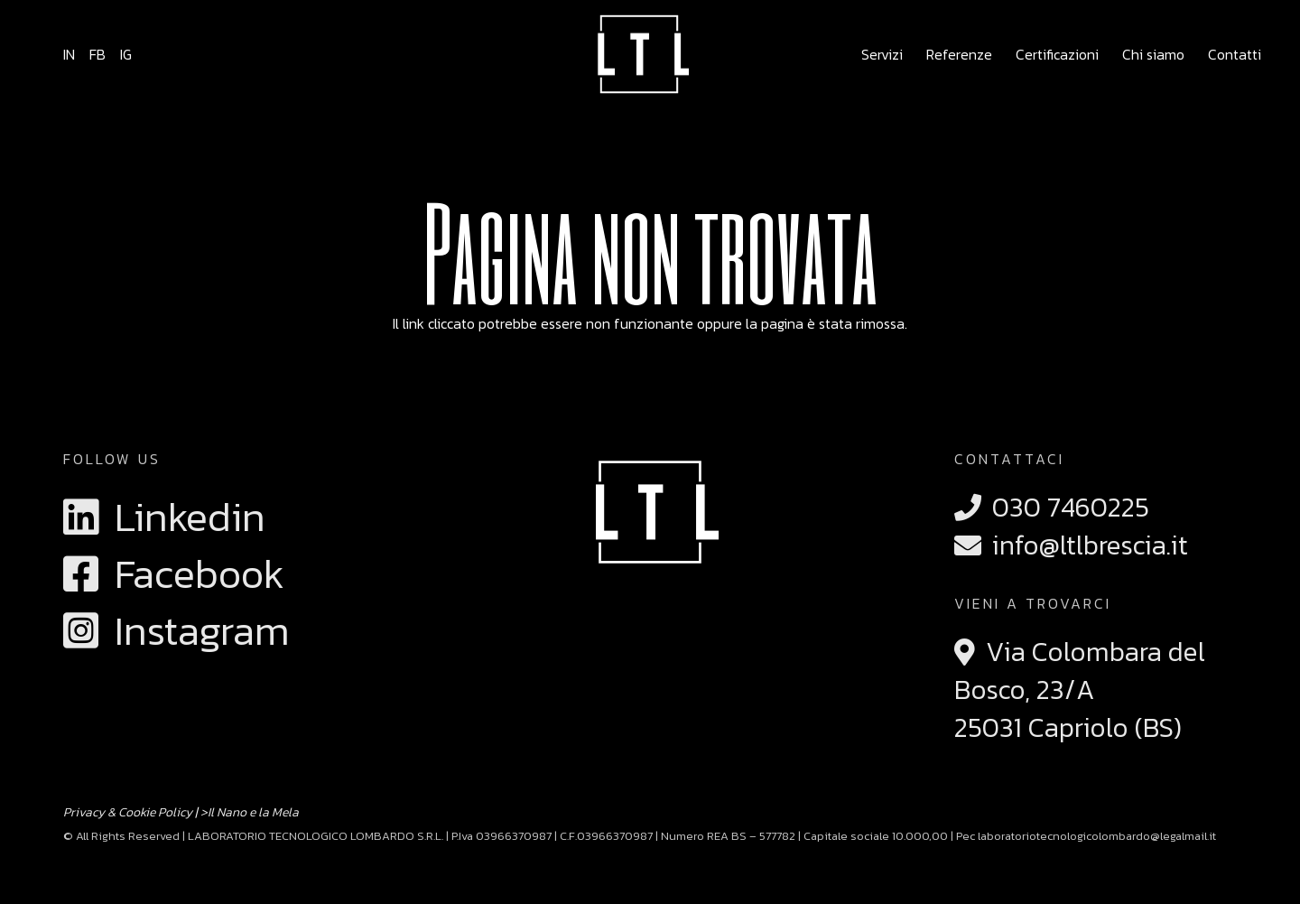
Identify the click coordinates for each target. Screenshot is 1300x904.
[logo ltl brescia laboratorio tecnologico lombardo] (639, 54)
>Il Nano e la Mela (249, 812)
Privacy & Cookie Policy (127, 812)
